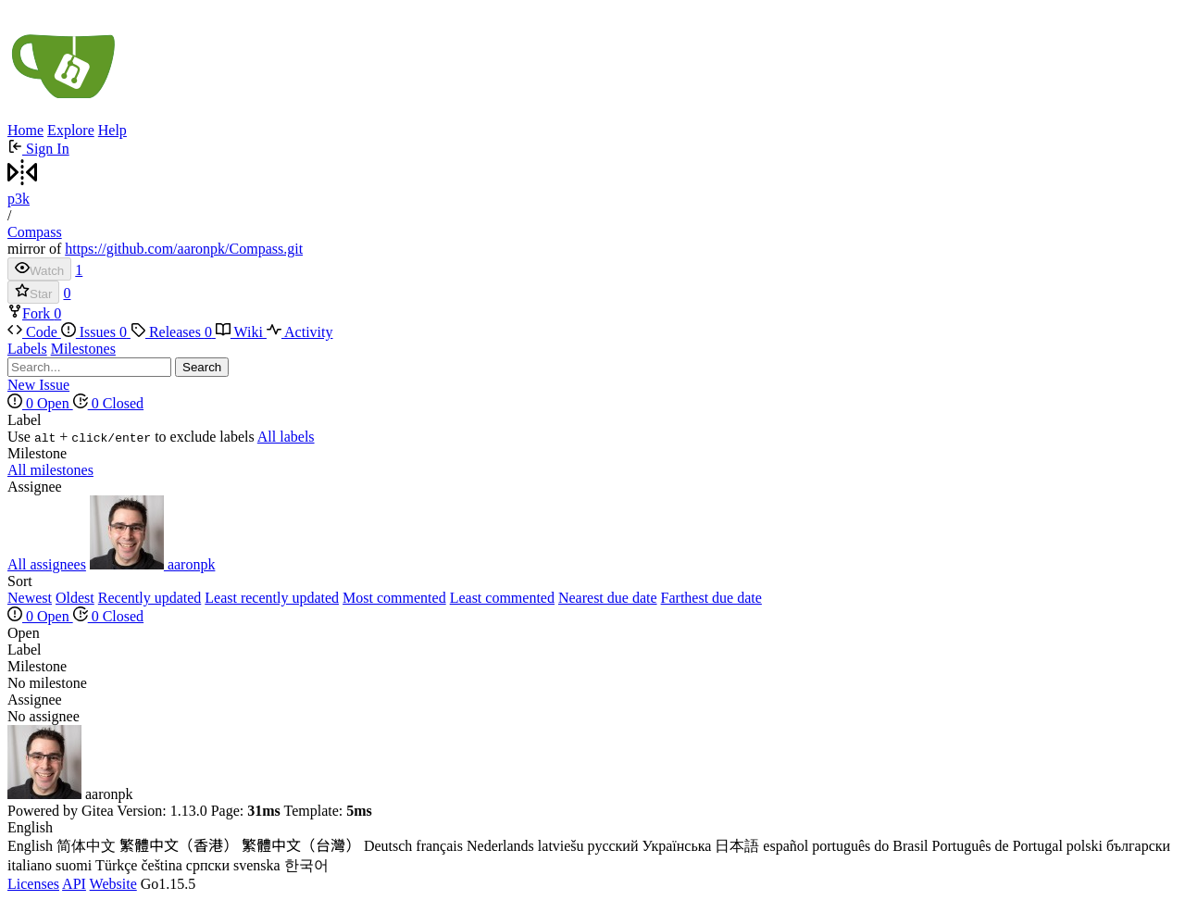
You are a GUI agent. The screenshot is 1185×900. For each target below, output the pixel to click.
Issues (96, 332)
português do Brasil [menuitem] (870, 846)
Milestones (83, 348)
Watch (39, 269)
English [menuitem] (30, 846)
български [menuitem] (1138, 846)
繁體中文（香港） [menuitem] (178, 846)
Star (33, 292)
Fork (30, 313)
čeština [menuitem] (161, 865)
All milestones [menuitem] (50, 470)
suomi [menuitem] (74, 865)
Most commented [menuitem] (394, 598)
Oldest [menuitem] (75, 598)
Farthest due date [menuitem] (711, 598)
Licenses (33, 884)
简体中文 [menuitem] (86, 846)
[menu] (592, 428)
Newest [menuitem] (29, 598)
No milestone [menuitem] (47, 683)
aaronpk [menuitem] (153, 564)
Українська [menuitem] (676, 846)
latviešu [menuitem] (561, 846)
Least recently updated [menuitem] (272, 598)
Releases (173, 332)
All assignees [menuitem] (46, 564)
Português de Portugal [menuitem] (997, 846)
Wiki (241, 332)
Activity (300, 332)
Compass (34, 232)
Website (113, 884)
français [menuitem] (439, 846)
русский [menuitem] (613, 846)
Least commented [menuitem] (502, 598)
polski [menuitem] (1084, 846)
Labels (27, 348)
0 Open (40, 403)
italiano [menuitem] (29, 865)
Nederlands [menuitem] (500, 846)
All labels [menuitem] (286, 436)
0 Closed (108, 403)
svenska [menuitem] (257, 865)
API (74, 884)
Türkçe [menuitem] (116, 865)
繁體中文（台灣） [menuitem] (301, 846)
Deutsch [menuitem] (388, 846)
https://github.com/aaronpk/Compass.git (184, 248)
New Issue (38, 385)
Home (25, 130)
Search (201, 367)
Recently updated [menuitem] (150, 598)
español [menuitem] (785, 846)
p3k (18, 198)
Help (112, 130)
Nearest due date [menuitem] (607, 598)
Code (34, 332)
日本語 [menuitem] (737, 846)
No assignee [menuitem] (43, 716)
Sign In (38, 148)
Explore (70, 130)
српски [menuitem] (208, 865)
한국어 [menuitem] (306, 865)
